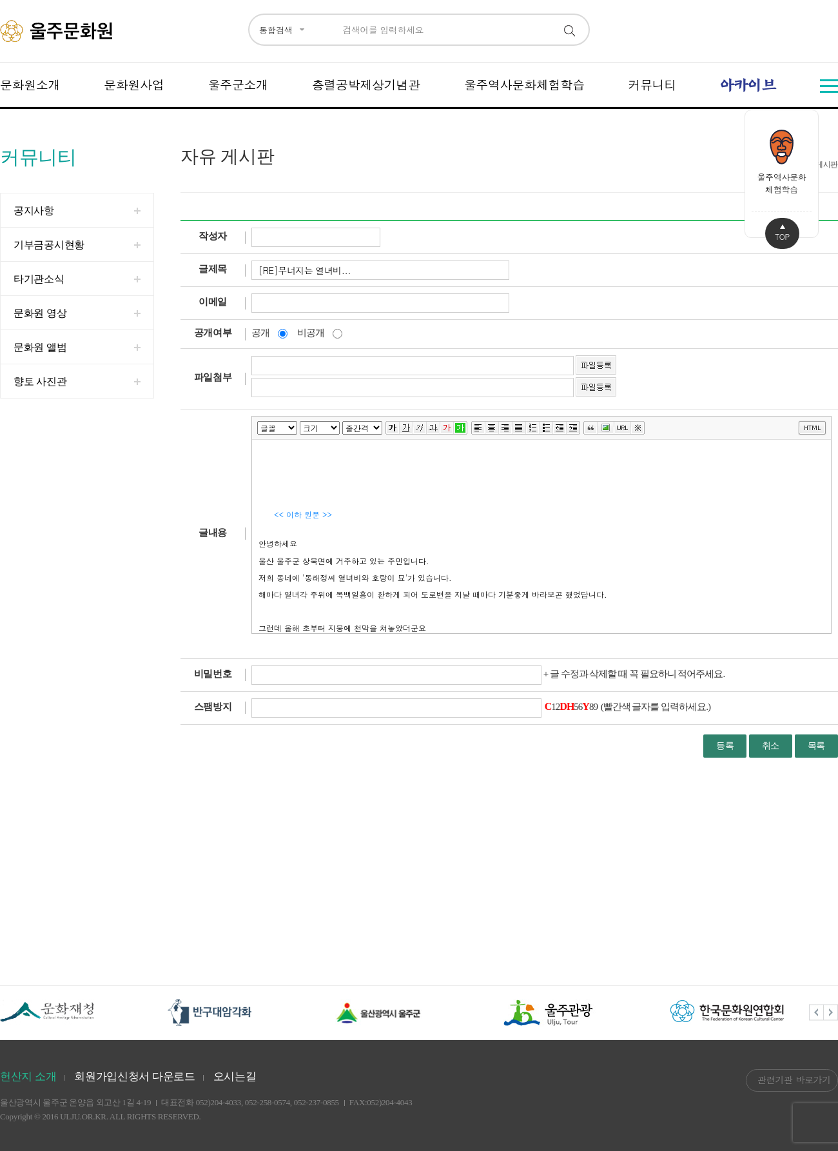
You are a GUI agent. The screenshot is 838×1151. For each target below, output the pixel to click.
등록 (725, 746)
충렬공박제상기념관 (366, 84)
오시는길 (235, 1076)
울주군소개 (238, 84)
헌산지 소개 (28, 1076)
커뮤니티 (652, 84)
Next (831, 1013)
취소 (770, 746)
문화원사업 (134, 84)
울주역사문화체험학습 (524, 84)
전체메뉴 (829, 86)
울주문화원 (58, 31)
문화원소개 (30, 84)
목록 (816, 746)
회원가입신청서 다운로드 (134, 1076)
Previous (816, 1013)
